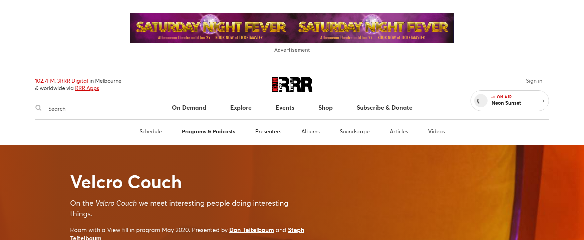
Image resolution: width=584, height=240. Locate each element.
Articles (399, 131)
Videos (436, 131)
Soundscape (355, 131)
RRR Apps (87, 87)
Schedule (150, 131)
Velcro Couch (126, 181)
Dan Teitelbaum (251, 230)
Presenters (268, 131)
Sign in (534, 80)
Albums (310, 131)
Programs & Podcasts (208, 131)
